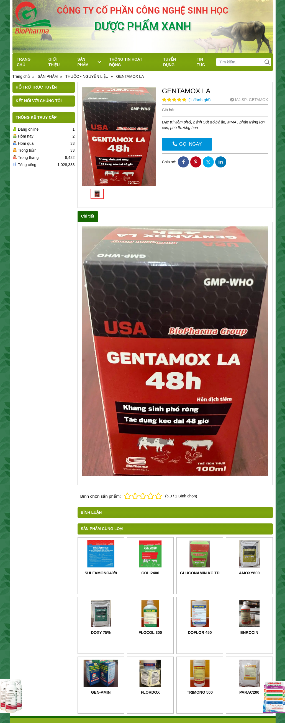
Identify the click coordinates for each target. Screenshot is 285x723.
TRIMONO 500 (200, 692)
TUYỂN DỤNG (169, 62)
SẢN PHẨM (89, 62)
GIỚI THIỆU (54, 62)
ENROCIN (249, 632)
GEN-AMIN (101, 692)
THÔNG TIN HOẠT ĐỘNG (125, 62)
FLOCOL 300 (150, 632)
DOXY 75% (101, 632)
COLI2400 (150, 573)
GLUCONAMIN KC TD (200, 573)
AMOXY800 (249, 573)
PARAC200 (249, 692)
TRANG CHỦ (24, 62)
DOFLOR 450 (200, 632)
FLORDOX (150, 692)
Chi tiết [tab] (87, 216)
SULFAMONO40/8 (101, 573)
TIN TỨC (201, 62)
